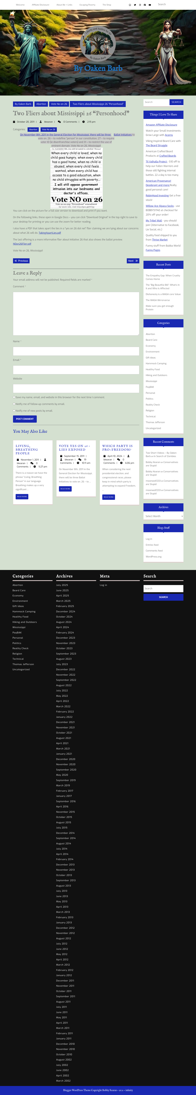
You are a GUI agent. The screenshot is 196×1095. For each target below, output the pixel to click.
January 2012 (64, 975)
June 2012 (62, 949)
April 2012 (62, 959)
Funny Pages (153, 250)
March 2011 (63, 1028)
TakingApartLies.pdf (50, 232)
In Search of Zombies (165, 456)
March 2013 (63, 912)
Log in (149, 538)
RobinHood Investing (157, 195)
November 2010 (65, 1049)
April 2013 (62, 906)
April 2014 (62, 854)
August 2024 (64, 622)
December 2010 (65, 1043)
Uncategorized (153, 428)
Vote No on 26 (59, 104)
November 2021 (65, 727)
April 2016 (62, 806)
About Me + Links (64, 5)
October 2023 (64, 648)
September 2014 (66, 838)
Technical (151, 416)
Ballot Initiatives (123, 134)
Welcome (20, 5)
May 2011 (61, 1017)
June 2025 (62, 590)
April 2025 (62, 595)
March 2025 (63, 601)
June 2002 (62, 1070)
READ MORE (22, 497)
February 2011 (64, 1033)
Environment (152, 351)
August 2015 (63, 822)
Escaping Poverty (87, 5)
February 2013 (64, 917)
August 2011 (63, 1001)
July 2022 (62, 690)
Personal (150, 392)
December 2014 (65, 833)
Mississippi (151, 381)
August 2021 (63, 738)
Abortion (41, 104)
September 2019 (66, 780)
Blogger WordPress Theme (76, 1090)
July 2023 (62, 664)
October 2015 (64, 817)
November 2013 (65, 869)
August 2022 (64, 685)
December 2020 (65, 759)
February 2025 (65, 606)
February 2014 (65, 859)
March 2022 (63, 706)
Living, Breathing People (27, 449)
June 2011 (62, 1012)
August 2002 (64, 1059)
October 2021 (64, 732)
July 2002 (62, 1065)
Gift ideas (151, 357)
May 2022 (62, 695)
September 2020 (66, 769)
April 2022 (62, 701)
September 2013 (66, 880)
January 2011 (64, 1038)
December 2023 (65, 637)
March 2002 (63, 1080)
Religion (150, 410)
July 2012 (61, 943)
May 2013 (62, 901)
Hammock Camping (156, 363)
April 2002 (62, 1075)
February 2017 (64, 790)
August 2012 (63, 938)
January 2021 (64, 753)
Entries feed (152, 544)
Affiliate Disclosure (40, 5)
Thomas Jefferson (155, 422)
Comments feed (154, 550)
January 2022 (64, 717)
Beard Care (151, 339)
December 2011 (65, 980)
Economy (151, 345)
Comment (19, 286)
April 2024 (62, 627)
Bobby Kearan (153, 462)
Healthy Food (153, 369)
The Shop (107, 5)
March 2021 (63, 748)
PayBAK (150, 387)
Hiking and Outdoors (156, 375)
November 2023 (65, 643)
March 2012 (63, 964)
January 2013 (64, 922)
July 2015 (62, 827)
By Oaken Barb (98, 69)
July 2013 (61, 890)
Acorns (169, 135)
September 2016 (66, 801)
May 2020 (62, 774)
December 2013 (65, 864)
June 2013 (62, 896)
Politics (149, 398)
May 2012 (62, 954)
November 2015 (65, 811)
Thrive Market (160, 239)
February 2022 (65, 711)
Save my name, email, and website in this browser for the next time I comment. (60, 397)
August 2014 (63, 843)
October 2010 (64, 1054)
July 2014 (61, 848)
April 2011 (62, 1022)
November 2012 (65, 933)
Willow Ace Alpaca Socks (160, 206)
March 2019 (63, 785)
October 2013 (64, 875)
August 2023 (64, 658)
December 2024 (65, 611)
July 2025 (62, 585)
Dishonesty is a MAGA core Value (163, 294)
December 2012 (65, 927)
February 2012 (64, 970)
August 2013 (63, 885)
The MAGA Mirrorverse (158, 300)
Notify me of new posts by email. (34, 410)
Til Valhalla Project (157, 161)
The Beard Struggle (157, 145)
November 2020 (65, 764)
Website (17, 378)
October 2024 (64, 616)
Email (17, 360)
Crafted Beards (167, 155)
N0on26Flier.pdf (22, 243)
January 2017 (64, 796)
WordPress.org (154, 556)
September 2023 (66, 653)
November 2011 (65, 985)
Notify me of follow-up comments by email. (40, 404)
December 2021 (65, 722)
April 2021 (62, 743)
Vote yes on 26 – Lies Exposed (74, 448)
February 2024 (65, 632)
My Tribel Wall (154, 220)
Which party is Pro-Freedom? (117, 448)
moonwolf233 (153, 480)
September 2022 (66, 680)
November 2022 (65, 674)
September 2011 (65, 996)
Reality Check (153, 404)
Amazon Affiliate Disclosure (161, 124)
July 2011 (61, 1006)
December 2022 (65, 669)
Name (17, 341)
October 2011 (64, 991)
